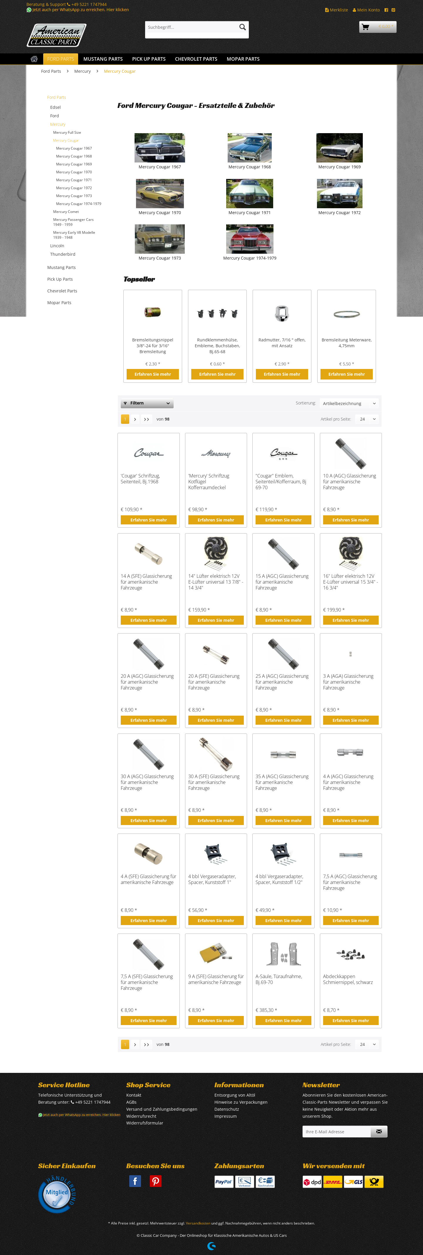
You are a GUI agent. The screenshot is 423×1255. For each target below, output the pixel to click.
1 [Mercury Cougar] (125, 419)
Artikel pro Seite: (336, 419)
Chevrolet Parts (62, 291)
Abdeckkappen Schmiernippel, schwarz (348, 979)
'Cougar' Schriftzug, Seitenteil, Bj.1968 (140, 479)
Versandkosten (198, 1223)
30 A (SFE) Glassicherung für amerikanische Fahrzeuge (213, 782)
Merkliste (336, 10)
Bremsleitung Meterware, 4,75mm (347, 342)
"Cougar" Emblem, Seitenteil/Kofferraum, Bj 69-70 (281, 481)
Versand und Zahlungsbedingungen (161, 1109)
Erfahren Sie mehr (153, 374)
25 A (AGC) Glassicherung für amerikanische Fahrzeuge (282, 682)
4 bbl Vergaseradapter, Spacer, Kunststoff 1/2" (279, 879)
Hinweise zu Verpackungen (241, 1102)
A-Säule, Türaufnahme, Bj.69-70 (279, 979)
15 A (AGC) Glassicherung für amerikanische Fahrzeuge (282, 582)
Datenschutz (226, 1109)
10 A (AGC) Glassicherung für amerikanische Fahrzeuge (349, 481)
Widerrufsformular (144, 1123)
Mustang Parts (61, 267)
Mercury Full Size (67, 132)
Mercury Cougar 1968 (74, 156)
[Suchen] (242, 27)
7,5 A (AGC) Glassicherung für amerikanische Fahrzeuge (350, 882)
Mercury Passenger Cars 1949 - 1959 (73, 222)
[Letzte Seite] (146, 419)
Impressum (225, 1116)
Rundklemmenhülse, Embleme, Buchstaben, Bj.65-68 (217, 345)
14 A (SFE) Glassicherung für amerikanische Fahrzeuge (146, 582)
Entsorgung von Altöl (234, 1095)
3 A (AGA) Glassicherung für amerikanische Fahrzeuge (348, 682)
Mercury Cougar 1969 (74, 164)
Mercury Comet (66, 211)
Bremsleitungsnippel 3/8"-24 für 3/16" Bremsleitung (152, 345)
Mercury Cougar (66, 140)
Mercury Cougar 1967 (74, 148)
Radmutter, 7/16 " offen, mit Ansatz (282, 342)
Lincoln (57, 245)
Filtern (134, 403)
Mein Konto (366, 10)
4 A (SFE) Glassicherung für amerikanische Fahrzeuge (148, 879)
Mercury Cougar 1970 (74, 172)
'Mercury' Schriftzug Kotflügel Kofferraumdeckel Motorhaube (208, 481)
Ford (54, 115)
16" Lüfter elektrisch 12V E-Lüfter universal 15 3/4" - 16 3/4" (350, 582)
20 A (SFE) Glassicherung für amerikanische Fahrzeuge (213, 682)
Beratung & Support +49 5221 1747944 (66, 4)
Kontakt (133, 1095)
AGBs (131, 1102)
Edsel (55, 107)
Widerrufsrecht (141, 1116)
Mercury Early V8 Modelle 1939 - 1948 (74, 235)
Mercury (57, 124)
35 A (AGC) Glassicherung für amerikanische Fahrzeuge (282, 782)
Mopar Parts (59, 302)
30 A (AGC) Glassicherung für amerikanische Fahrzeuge (147, 782)
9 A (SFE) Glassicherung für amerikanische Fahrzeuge (216, 979)
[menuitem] (197, 29)
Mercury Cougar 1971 (74, 179)
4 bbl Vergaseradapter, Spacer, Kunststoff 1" (212, 879)
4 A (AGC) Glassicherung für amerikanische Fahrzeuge (348, 782)
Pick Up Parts (60, 279)
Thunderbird (62, 254)
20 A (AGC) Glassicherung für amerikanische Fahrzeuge (147, 682)
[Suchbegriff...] (197, 27)
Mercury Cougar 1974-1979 (78, 203)
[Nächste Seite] (135, 419)
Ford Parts (56, 97)
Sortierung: (306, 403)
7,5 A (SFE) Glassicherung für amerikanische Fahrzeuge (147, 982)
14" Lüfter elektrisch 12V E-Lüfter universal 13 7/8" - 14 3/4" (215, 582)
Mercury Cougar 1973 (74, 195)
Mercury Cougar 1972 (74, 187)
